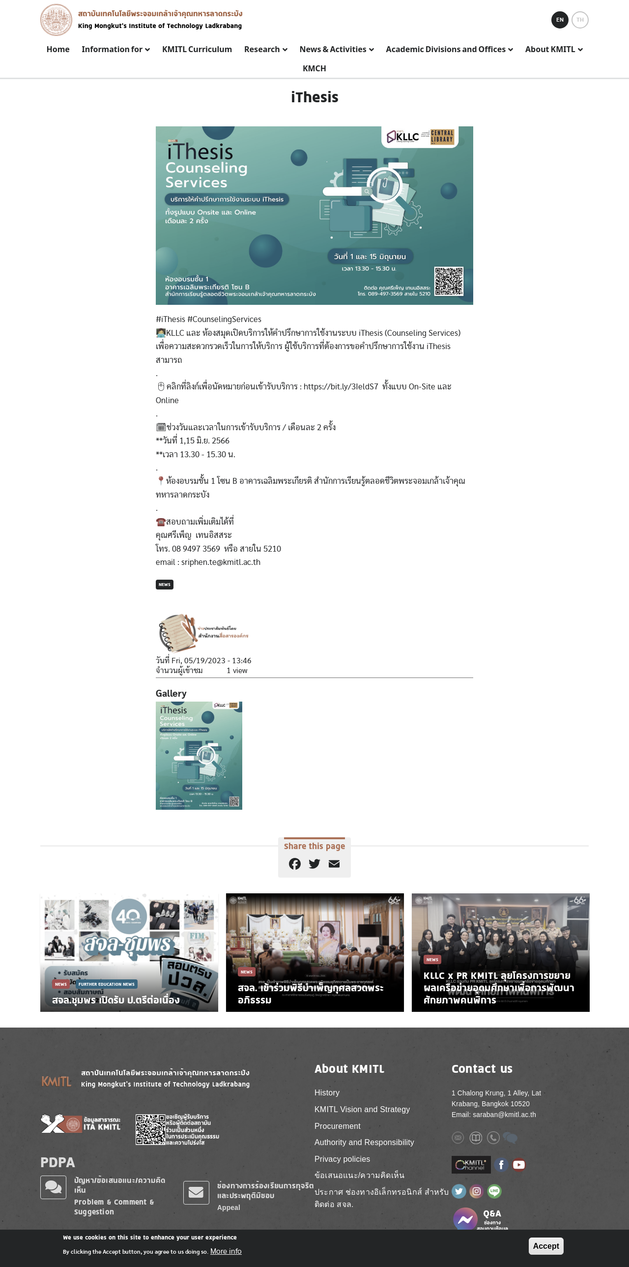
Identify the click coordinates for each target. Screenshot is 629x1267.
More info (226, 1251)
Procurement (337, 1126)
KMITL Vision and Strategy (362, 1109)
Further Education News (107, 984)
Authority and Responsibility (364, 1142)
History (327, 1093)
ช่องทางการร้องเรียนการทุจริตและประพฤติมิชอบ (265, 1190)
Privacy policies (342, 1159)
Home (57, 50)
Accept (546, 1246)
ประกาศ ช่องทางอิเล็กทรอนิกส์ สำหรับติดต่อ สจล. (381, 1198)
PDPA (57, 1161)
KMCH (314, 69)
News (165, 584)
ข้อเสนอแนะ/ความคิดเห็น (359, 1175)
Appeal (228, 1207)
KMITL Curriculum (197, 50)
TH (580, 20)
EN (560, 20)
